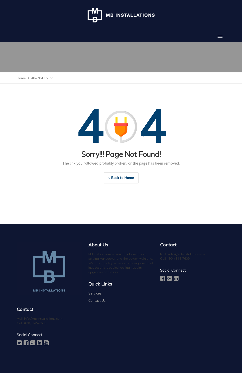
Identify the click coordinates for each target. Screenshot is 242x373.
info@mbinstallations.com (43, 319)
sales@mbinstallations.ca (186, 254)
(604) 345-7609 (35, 323)
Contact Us (97, 300)
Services (95, 293)
